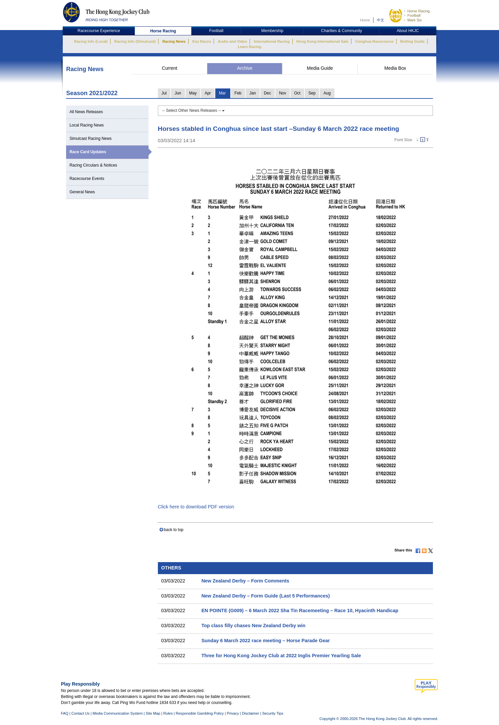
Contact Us (80, 713)
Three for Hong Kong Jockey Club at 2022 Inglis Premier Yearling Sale (281, 655)
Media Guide (320, 68)
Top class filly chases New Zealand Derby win (253, 625)
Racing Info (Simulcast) (135, 41)
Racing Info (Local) (90, 41)
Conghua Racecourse (374, 41)
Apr (208, 93)
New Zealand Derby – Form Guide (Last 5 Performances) (265, 595)
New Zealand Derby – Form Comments (245, 580)
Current (169, 68)
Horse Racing (418, 11)
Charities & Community (341, 30)
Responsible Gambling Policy (200, 713)
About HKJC (408, 30)
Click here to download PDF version (196, 506)
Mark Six (414, 20)
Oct (297, 93)
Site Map (153, 713)
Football (413, 15)
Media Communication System (117, 713)
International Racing (272, 41)
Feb (238, 93)
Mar (222, 93)
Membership (272, 30)
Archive (244, 68)
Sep (311, 93)
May (193, 93)
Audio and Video (232, 41)
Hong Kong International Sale (322, 41)
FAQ (64, 713)
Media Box (395, 68)
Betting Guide (412, 41)
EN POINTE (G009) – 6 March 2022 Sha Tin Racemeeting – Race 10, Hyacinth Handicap (299, 610)
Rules (168, 713)
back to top (174, 529)
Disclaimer (250, 713)
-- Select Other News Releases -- (193, 110)
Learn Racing (249, 47)
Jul (164, 93)
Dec (267, 93)
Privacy (233, 713)
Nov (282, 93)
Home (365, 20)
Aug (326, 93)
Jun (178, 93)
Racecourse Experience (98, 30)
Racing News (173, 41)
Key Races (201, 41)
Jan (252, 93)
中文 (380, 20)
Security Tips (272, 713)
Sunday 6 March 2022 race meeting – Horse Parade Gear (265, 640)
